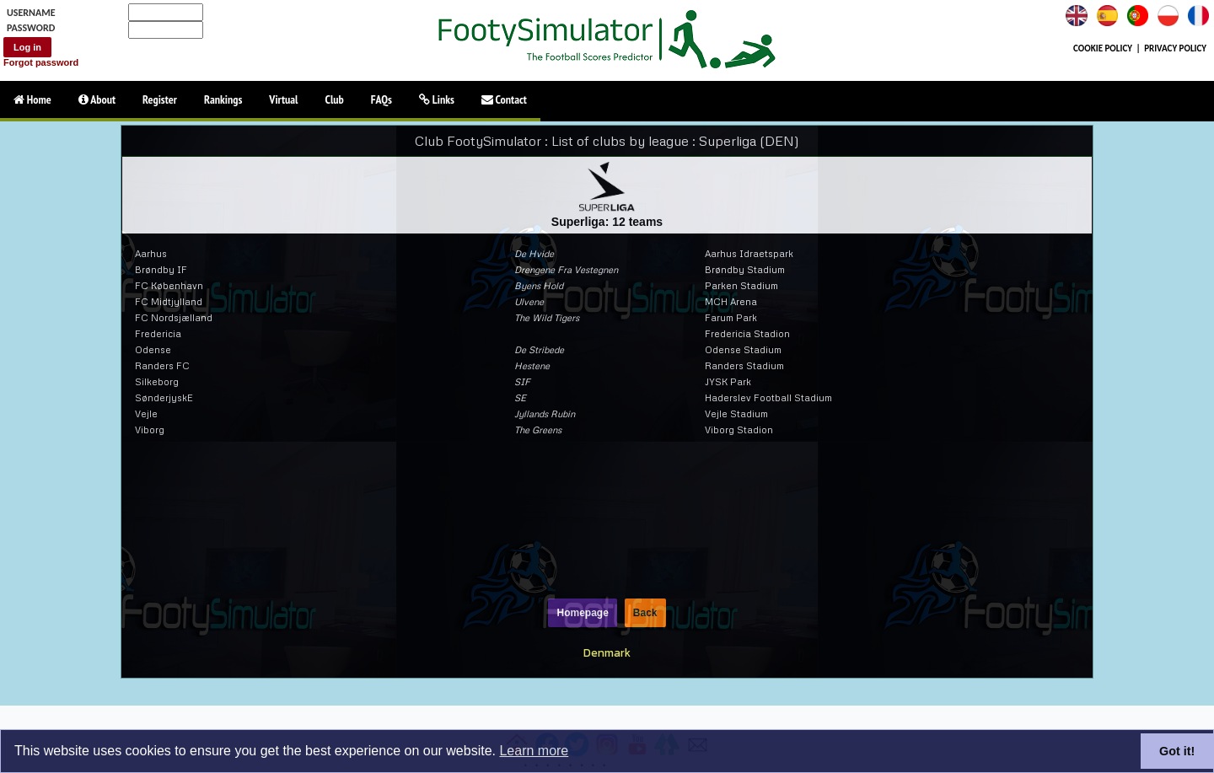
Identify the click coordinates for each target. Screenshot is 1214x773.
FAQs (381, 99)
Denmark (607, 652)
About (96, 99)
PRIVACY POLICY (1175, 48)
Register (159, 99)
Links (436, 99)
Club (334, 99)
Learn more (533, 750)
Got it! (1177, 751)
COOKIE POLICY (1102, 48)
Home (32, 99)
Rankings (223, 99)
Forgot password (40, 62)
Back (645, 613)
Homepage (582, 613)
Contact (504, 99)
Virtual (283, 99)
